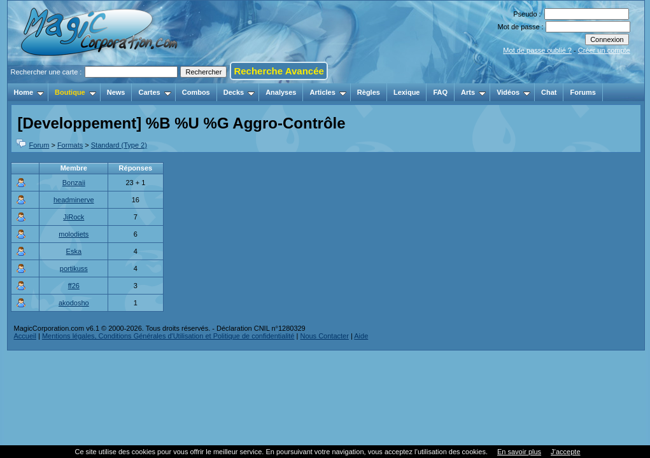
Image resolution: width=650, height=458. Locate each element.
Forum (39, 145)
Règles (368, 92)
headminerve (73, 200)
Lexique (406, 92)
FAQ (440, 92)
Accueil (25, 336)
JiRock (73, 217)
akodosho (74, 303)
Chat (548, 92)
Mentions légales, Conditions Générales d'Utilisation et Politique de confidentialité (168, 336)
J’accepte (565, 451)
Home (29, 92)
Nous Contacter (324, 336)
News (116, 92)
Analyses (280, 92)
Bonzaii (73, 182)
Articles (327, 92)
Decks (239, 92)
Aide (361, 336)
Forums (582, 92)
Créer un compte (604, 50)
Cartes (154, 92)
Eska (73, 251)
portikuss (74, 268)
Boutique (75, 92)
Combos (196, 92)
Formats (70, 145)
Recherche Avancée (278, 71)
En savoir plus (519, 451)
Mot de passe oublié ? (537, 50)
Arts (473, 92)
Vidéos (513, 92)
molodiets (73, 234)
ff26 (74, 285)
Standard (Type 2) (119, 145)
